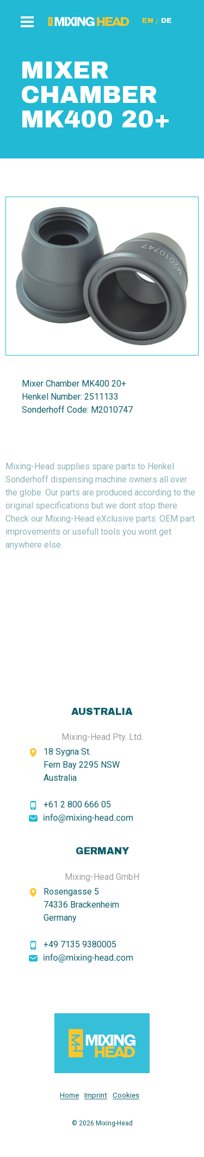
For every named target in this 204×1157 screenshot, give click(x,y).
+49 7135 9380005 (80, 944)
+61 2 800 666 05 (77, 804)
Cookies (126, 1095)
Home (69, 1095)
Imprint (95, 1095)
